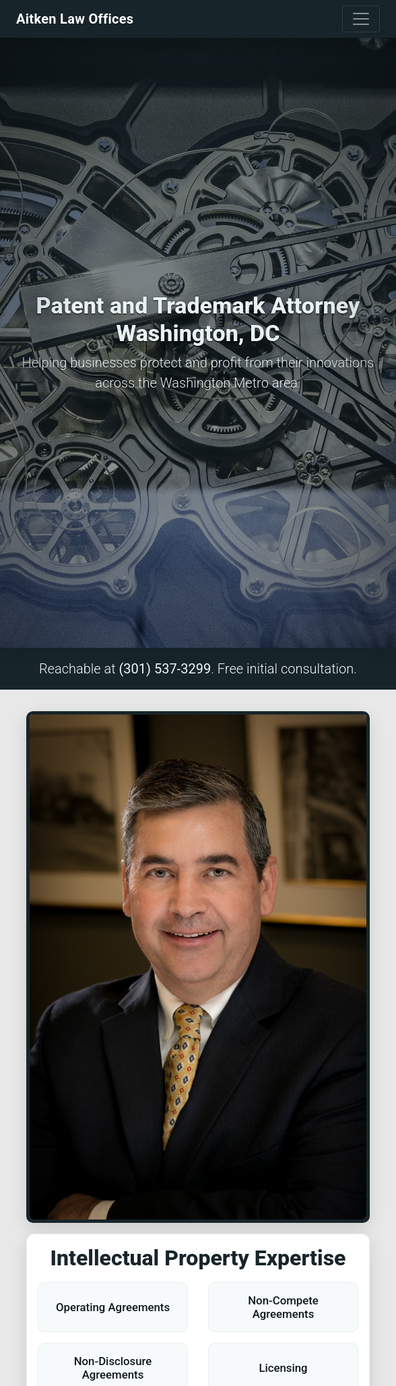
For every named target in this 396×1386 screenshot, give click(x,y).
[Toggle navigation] (361, 18)
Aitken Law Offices (74, 19)
